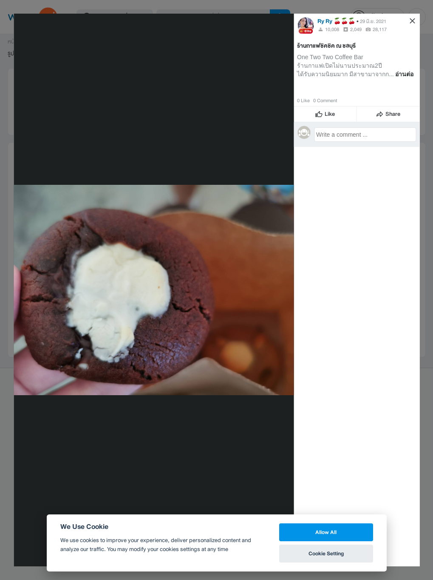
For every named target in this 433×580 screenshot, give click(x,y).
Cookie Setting (326, 553)
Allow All (326, 532)
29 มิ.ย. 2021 (373, 21)
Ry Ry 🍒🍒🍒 (336, 21)
